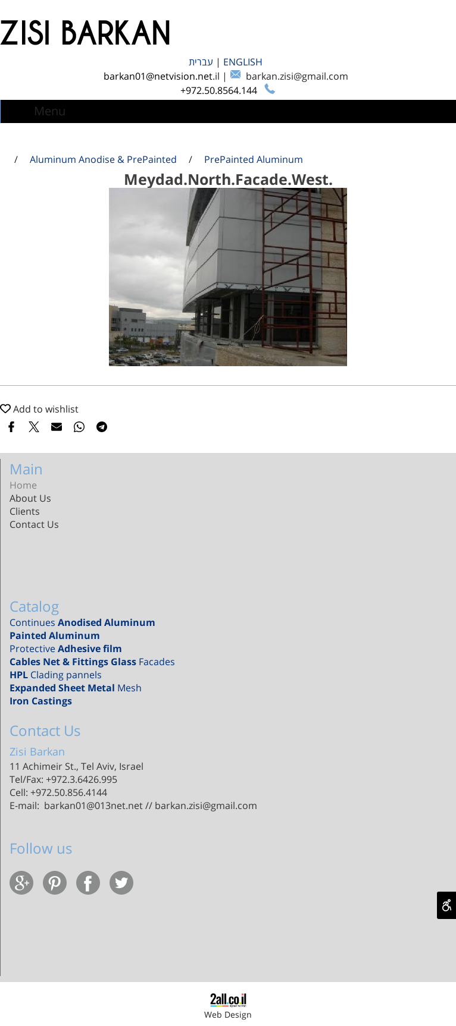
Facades (92, 661)
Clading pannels (58, 674)
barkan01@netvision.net (158, 76)
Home (23, 485)
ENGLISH (244, 61)
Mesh (76, 687)
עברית (202, 61)
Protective (66, 648)
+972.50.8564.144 (220, 90)
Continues (82, 622)
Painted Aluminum (55, 635)
